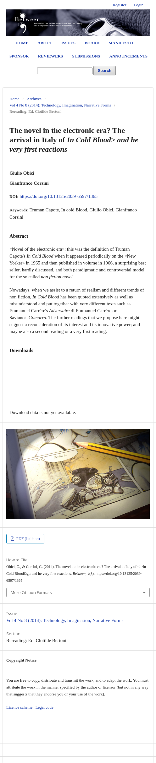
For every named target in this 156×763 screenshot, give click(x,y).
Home (21, 43)
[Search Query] (64, 71)
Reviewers (50, 56)
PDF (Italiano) (27, 538)
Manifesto (121, 43)
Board (92, 43)
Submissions (86, 56)
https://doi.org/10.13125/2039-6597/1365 (59, 196)
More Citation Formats (31, 592)
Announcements (128, 56)
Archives (34, 98)
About (45, 43)
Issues (68, 43)
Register (119, 5)
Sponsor (19, 56)
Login (138, 5)
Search (104, 70)
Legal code (44, 707)
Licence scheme (19, 707)
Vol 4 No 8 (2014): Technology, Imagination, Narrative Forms (60, 105)
